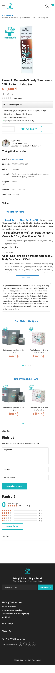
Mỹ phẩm (9, 15)
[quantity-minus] (3, 129)
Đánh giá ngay (12, 526)
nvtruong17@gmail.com (15, 610)
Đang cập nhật (17, 159)
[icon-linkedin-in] (12, 94)
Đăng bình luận (13, 486)
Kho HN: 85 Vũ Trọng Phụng (19, 614)
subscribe (45, 587)
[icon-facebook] (3, 94)
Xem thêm (26, 278)
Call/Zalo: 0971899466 (9, 644)
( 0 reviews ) (17, 98)
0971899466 (11, 606)
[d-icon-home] (2, 15)
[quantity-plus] (13, 129)
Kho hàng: (6, 614)
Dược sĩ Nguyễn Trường (20, 143)
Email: (4, 610)
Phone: (4, 606)
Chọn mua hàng (27, 129)
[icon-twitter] (8, 94)
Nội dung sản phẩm (15, 212)
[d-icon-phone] (47, 6)
